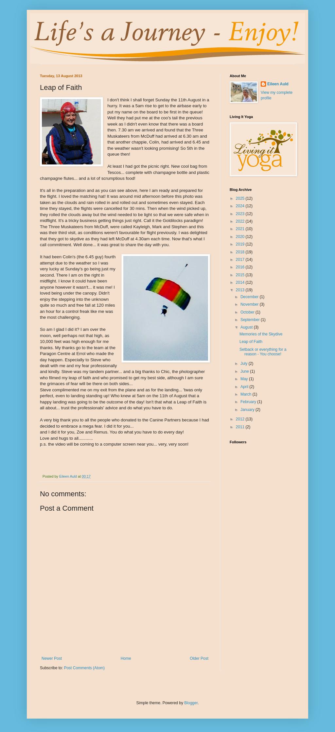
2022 (241, 221)
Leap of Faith (250, 341)
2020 (241, 236)
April (244, 386)
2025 (241, 198)
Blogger (191, 703)
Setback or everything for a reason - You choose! (262, 351)
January (248, 409)
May (244, 379)
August (247, 327)
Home (126, 658)
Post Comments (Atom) (84, 668)
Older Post (199, 658)
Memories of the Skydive (260, 334)
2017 (241, 259)
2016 (241, 267)
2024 (241, 206)
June (245, 371)
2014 (241, 282)
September (250, 319)
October (248, 312)
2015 (241, 275)
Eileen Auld (278, 84)
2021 (241, 229)
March (246, 394)
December (250, 297)
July (244, 363)
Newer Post (52, 658)
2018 (241, 252)
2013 (241, 290)
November (250, 304)
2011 (241, 427)
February (248, 402)
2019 (241, 244)
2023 (241, 214)
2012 (241, 419)
